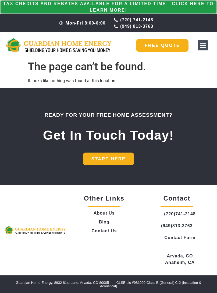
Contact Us (104, 230)
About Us (104, 213)
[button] (203, 45)
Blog (104, 221)
